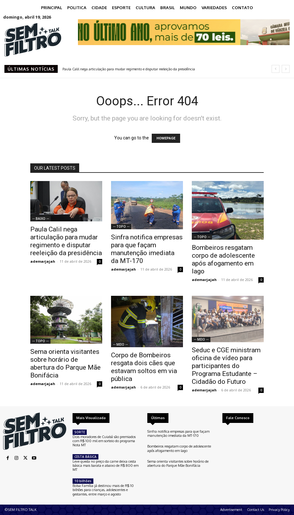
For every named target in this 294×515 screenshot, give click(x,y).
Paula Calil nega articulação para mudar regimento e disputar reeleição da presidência (128, 69)
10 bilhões (82, 481)
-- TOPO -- (121, 226)
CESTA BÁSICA (85, 456)
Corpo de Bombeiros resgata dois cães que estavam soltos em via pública (144, 367)
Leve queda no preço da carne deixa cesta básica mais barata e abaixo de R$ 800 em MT (105, 465)
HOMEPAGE (165, 138)
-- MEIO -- (120, 344)
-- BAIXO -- (40, 218)
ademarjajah (42, 261)
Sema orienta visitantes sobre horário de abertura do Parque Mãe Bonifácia (65, 363)
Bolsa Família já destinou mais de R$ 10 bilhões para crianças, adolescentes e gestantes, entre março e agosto (103, 489)
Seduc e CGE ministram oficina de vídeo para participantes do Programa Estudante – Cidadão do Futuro (226, 365)
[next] (286, 69)
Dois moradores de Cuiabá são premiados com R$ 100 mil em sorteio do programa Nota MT (104, 441)
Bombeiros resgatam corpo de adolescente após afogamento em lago (223, 259)
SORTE (79, 432)
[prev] (275, 69)
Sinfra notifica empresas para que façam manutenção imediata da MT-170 (147, 249)
